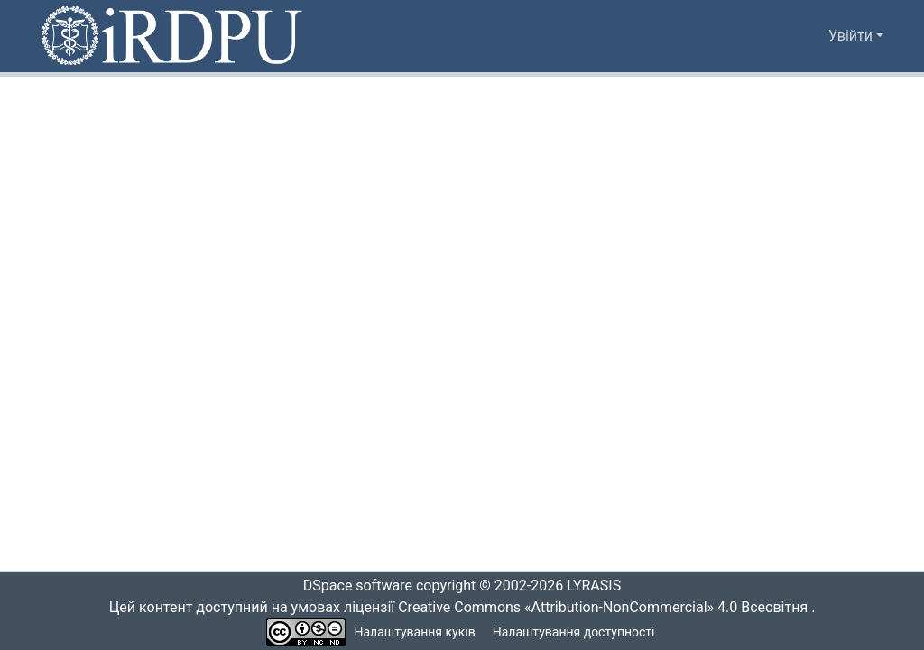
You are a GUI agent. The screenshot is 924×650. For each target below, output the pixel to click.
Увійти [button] (852, 36)
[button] (173, 36)
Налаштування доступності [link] (574, 632)
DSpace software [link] (352, 586)
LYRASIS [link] (598, 586)
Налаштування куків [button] (415, 632)
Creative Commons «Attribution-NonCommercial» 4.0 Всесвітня (608, 608)
